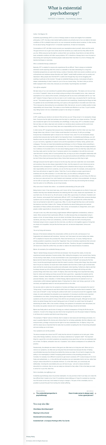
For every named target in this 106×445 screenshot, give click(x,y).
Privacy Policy (30, 436)
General (79, 18)
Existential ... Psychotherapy (66, 18)
